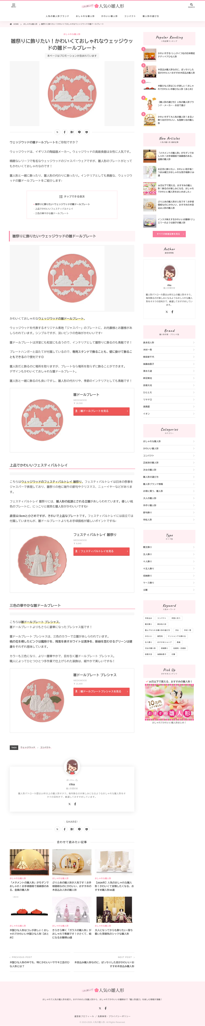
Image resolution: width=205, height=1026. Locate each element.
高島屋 (146, 406)
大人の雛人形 (149, 498)
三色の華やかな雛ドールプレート (52, 213)
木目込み (148, 618)
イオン (146, 414)
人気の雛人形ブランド (57, 16)
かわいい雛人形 (109, 16)
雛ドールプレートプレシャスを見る (101, 691)
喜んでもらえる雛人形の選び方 (157, 630)
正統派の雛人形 (151, 462)
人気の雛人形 (98, 1022)
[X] (69, 804)
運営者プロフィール (84, 1016)
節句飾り (147, 512)
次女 (177, 630)
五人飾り (147, 554)
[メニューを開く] (14, 6)
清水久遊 (147, 371)
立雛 (145, 590)
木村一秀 (147, 350)
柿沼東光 (147, 378)
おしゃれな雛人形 (85, 16)
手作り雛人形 (149, 505)
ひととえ (147, 392)
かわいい (148, 636)
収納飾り (147, 576)
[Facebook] (75, 804)
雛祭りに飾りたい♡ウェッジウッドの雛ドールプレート (63, 204)
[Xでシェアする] (57, 132)
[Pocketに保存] (87, 132)
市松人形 (147, 520)
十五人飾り (148, 568)
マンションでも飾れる (177, 636)
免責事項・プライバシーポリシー (114, 1016)
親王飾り (147, 547)
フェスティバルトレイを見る (97, 551)
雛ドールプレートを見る (95, 411)
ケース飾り (148, 583)
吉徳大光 (147, 385)
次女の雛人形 (149, 470)
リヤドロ (147, 399)
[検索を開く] (191, 6)
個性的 (160, 636)
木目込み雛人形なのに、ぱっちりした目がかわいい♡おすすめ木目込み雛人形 (104, 964)
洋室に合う (176, 618)
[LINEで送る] (79, 132)
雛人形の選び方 (151, 16)
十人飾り (147, 561)
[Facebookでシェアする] (65, 132)
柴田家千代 (148, 357)
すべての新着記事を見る (168, 234)
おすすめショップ (164, 642)
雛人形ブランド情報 (153, 484)
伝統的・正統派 (179, 648)
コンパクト (130, 16)
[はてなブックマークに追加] (72, 132)
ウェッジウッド (28, 748)
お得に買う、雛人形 (153, 491)
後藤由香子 (148, 364)
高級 (179, 642)
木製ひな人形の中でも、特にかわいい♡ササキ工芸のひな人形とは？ (40, 964)
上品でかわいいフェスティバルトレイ (54, 209)
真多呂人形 (148, 342)
